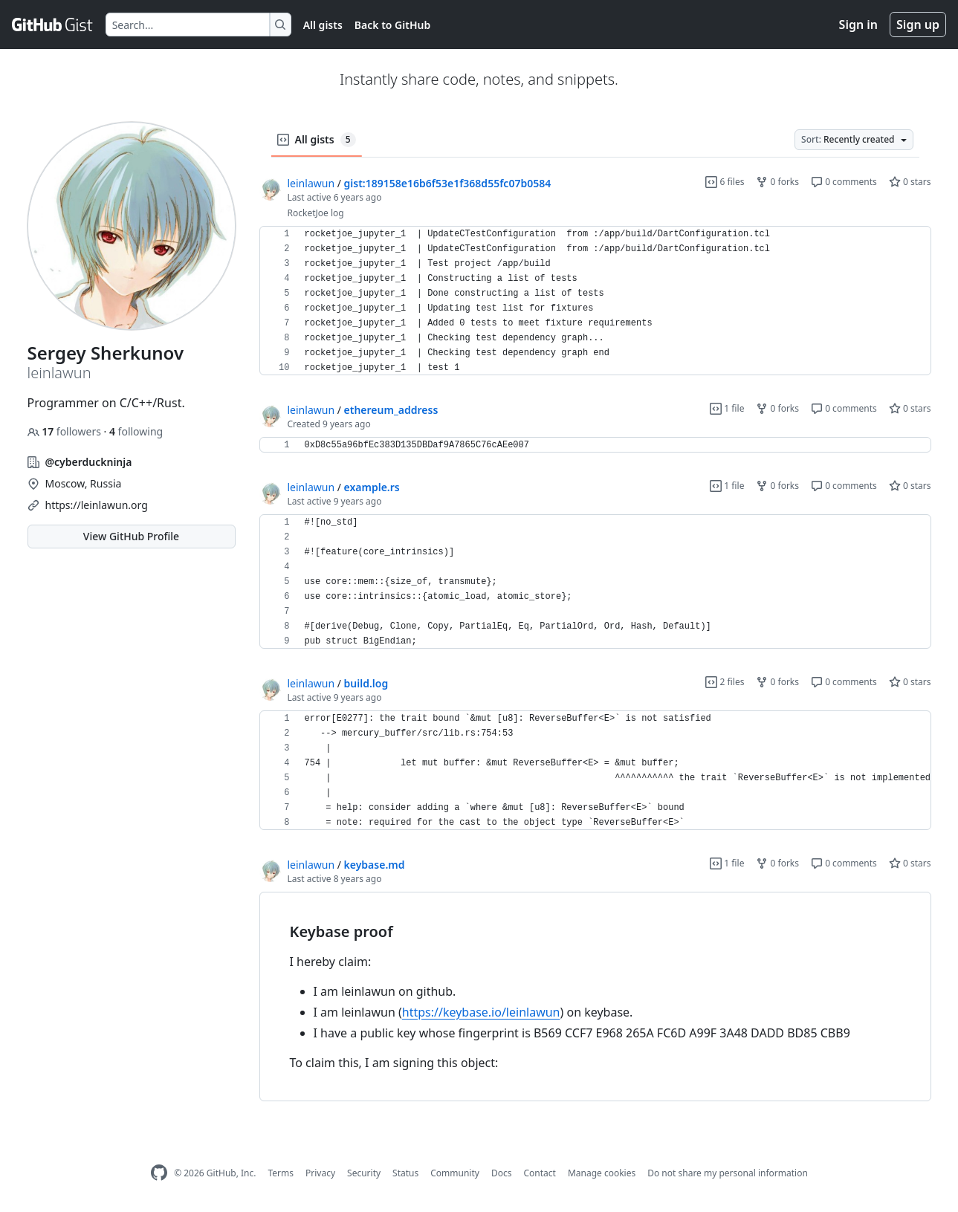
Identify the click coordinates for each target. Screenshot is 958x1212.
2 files (724, 681)
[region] (595, 301)
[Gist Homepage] (53, 24)
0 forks (777, 181)
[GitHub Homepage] (159, 1173)
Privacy (320, 1173)
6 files (724, 181)
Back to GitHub (392, 25)
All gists (323, 25)
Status (405, 1173)
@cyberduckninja (88, 462)
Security (364, 1173)
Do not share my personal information (727, 1173)
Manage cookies (601, 1173)
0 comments (844, 181)
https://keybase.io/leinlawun (481, 1012)
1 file (727, 408)
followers (65, 431)
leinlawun (311, 183)
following (136, 431)
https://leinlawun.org (96, 505)
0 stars (910, 181)
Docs (501, 1173)
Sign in (858, 24)
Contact (539, 1173)
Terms (281, 1173)
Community (454, 1173)
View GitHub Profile (131, 536)
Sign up (917, 24)
